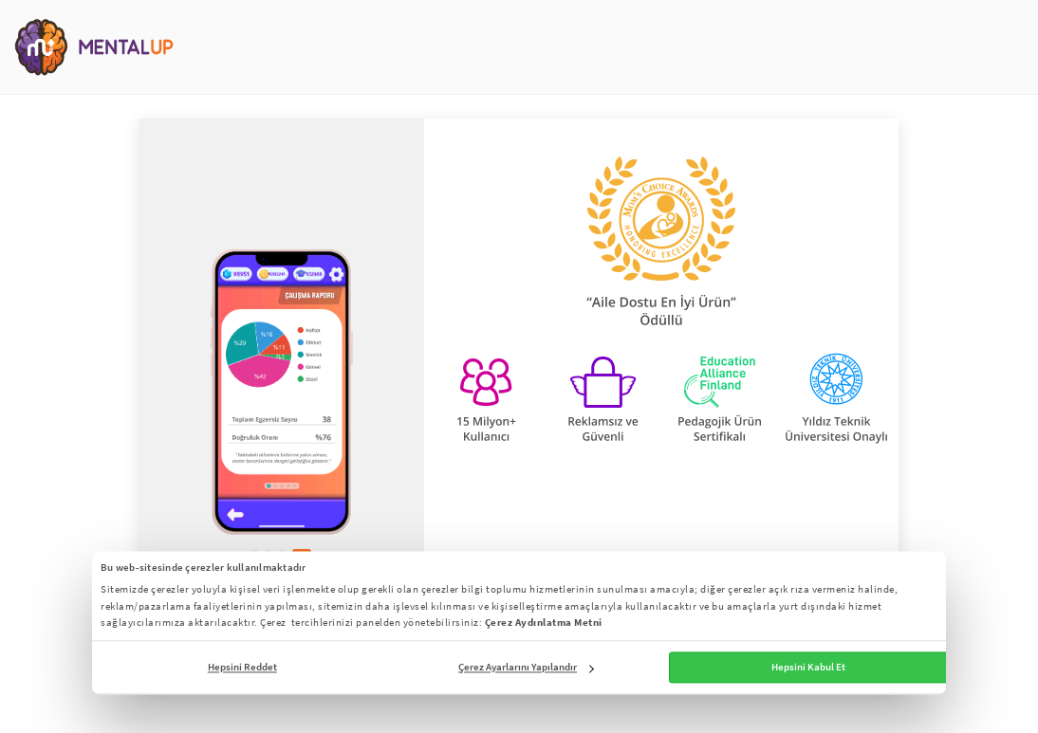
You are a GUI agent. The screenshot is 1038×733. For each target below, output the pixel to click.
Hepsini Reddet (242, 667)
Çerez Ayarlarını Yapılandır (526, 667)
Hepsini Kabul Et (808, 667)
